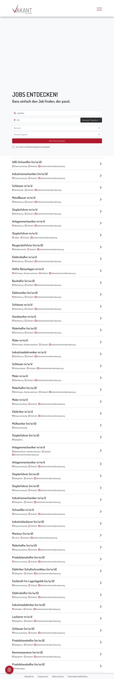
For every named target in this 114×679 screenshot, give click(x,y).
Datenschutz (58, 676)
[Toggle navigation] (98, 9)
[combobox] (57, 128)
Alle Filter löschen (57, 141)
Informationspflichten (78, 676)
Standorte (29, 676)
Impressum (43, 676)
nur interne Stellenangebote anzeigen (33, 147)
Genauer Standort (90, 120)
